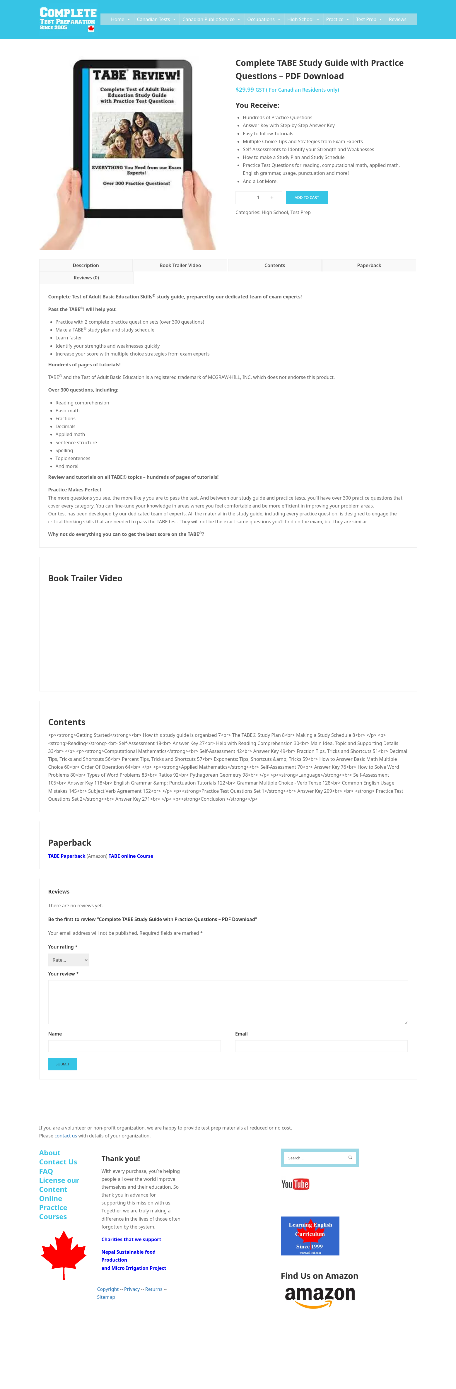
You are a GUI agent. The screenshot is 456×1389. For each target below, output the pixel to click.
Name (55, 1034)
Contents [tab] (274, 265)
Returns (154, 1289)
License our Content (59, 1184)
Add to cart (307, 197)
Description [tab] (86, 265)
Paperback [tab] (369, 265)
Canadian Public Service (211, 19)
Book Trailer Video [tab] (180, 265)
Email (241, 1034)
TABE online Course (131, 856)
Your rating (63, 947)
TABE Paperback (67, 856)
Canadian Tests (157, 19)
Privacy (132, 1289)
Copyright (108, 1289)
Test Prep (369, 19)
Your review (63, 974)
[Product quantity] (258, 197)
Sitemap (106, 1297)
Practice (338, 19)
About (50, 1152)
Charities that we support (131, 1239)
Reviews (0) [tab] (86, 277)
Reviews (398, 19)
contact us (65, 1135)
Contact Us (58, 1161)
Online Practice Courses (53, 1207)
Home (121, 19)
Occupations (264, 19)
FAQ (46, 1171)
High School (303, 19)
